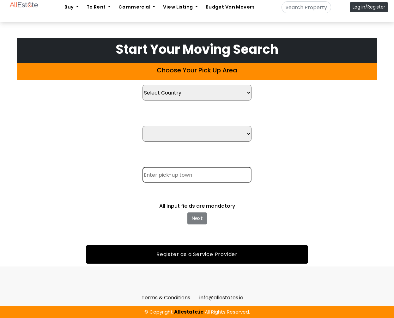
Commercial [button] (135, 7)
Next (197, 218)
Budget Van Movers (230, 7)
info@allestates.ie (221, 297)
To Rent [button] (97, 7)
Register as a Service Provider (197, 254)
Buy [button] (69, 7)
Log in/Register (369, 7)
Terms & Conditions (166, 297)
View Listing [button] (178, 7)
